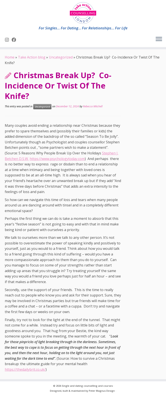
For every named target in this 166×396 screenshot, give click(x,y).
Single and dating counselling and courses (87, 385)
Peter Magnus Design (102, 390)
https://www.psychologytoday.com (57, 158)
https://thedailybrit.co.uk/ (25, 369)
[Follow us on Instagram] (8, 40)
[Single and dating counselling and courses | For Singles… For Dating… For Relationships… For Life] (83, 13)
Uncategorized (61, 57)
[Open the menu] (159, 39)
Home (9, 57)
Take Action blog (31, 57)
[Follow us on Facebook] (15, 40)
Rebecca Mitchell (92, 106)
